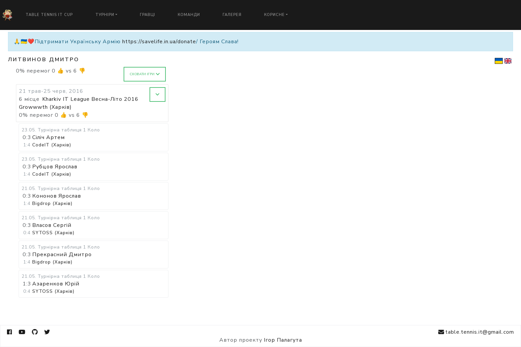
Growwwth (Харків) (45, 107)
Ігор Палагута (283, 340)
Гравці (147, 14)
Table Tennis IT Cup (49, 14)
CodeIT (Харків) (51, 145)
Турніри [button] (104, 14)
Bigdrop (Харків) (52, 203)
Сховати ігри (145, 74)
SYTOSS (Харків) (53, 233)
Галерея (232, 14)
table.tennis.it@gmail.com (476, 332)
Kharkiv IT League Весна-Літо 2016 (90, 99)
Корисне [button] (274, 14)
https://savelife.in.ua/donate (159, 41)
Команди (189, 14)
